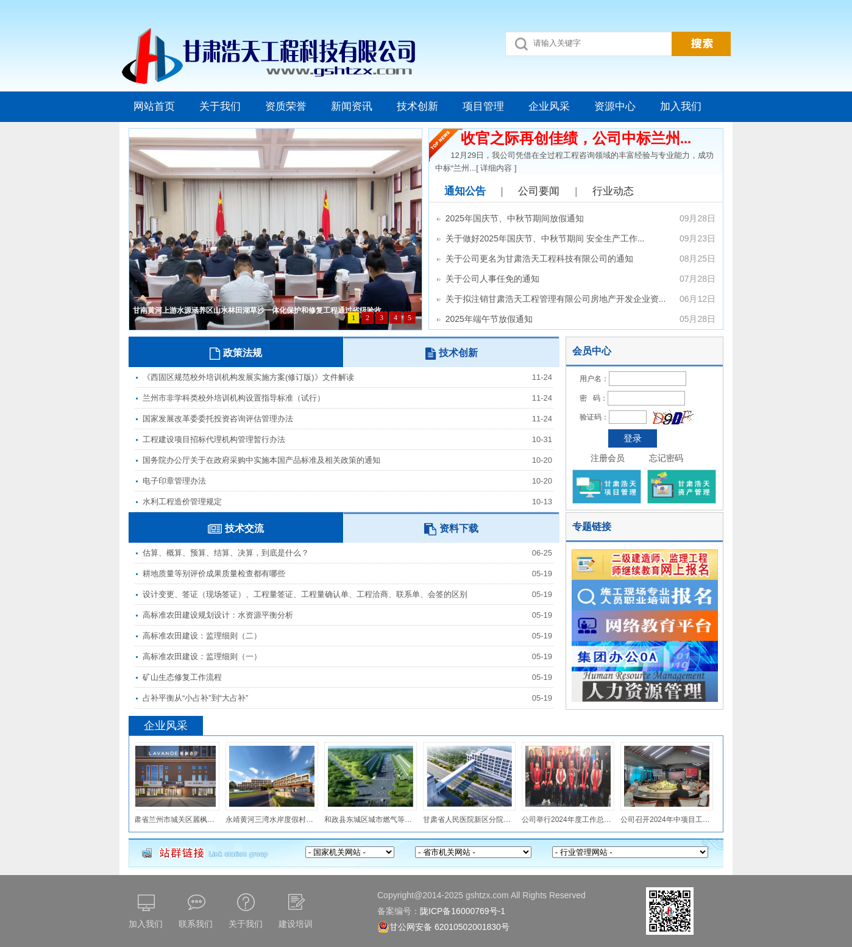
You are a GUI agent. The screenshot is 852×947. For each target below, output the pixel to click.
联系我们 (196, 924)
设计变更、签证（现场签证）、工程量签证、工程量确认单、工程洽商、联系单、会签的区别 (305, 594)
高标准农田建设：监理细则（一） (202, 656)
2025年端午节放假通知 (575, 319)
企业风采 (549, 106)
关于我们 (220, 106)
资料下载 (451, 529)
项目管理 (483, 106)
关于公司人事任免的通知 (575, 279)
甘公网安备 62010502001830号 (443, 927)
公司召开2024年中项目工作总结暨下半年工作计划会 (668, 819)
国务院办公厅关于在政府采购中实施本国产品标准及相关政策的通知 (261, 460)
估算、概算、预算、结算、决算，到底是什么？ (226, 552)
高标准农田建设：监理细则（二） (202, 635)
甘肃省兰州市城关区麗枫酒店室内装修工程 (174, 819)
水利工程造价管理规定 (182, 501)
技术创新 (417, 106)
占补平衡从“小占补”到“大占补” (195, 697)
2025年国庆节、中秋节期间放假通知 (575, 219)
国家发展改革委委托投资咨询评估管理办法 (218, 418)
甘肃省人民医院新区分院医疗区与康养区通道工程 (470, 819)
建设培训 (296, 924)
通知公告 (465, 191)
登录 (632, 438)
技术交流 (236, 529)
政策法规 (236, 354)
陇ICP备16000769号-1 (462, 911)
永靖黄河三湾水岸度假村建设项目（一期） (273, 819)
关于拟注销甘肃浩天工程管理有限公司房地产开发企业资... (575, 299)
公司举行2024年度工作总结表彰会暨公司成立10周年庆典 (569, 819)
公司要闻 (538, 191)
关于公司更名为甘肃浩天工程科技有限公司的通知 (575, 259)
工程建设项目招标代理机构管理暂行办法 (214, 439)
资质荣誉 (286, 106)
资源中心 (615, 106)
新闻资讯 (351, 106)
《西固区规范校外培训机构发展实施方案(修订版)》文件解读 (248, 377)
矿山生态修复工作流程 (182, 677)
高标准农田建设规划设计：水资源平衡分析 (218, 615)
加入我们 (680, 106)
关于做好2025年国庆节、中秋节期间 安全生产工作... (575, 239)
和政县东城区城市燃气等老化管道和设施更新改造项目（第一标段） (371, 819)
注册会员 (608, 458)
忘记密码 (666, 458)
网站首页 (154, 106)
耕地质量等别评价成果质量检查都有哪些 (214, 573)
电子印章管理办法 (174, 480)
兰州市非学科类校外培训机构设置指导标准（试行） (234, 397)
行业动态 (613, 191)
